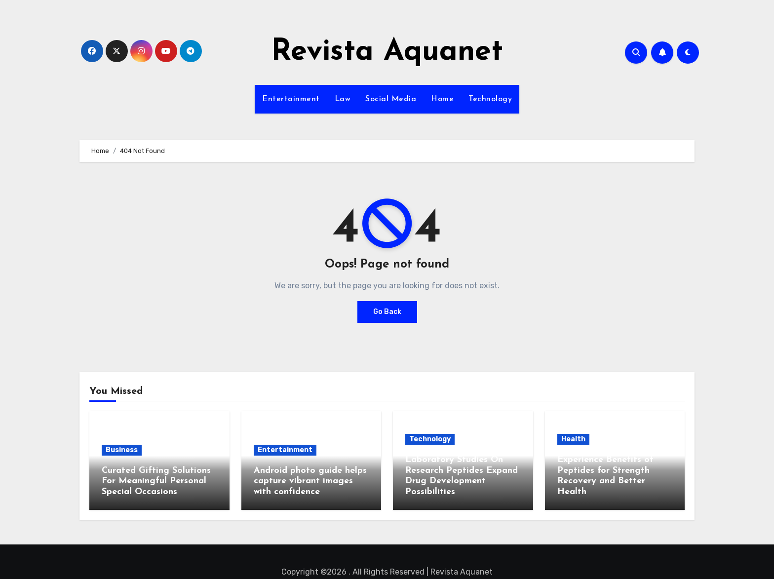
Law (343, 99)
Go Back (387, 312)
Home (442, 99)
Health (573, 439)
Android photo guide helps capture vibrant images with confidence (310, 481)
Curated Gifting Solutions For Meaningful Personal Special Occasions (156, 481)
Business (122, 450)
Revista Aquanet (387, 52)
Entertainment (291, 99)
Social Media (390, 99)
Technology (490, 99)
